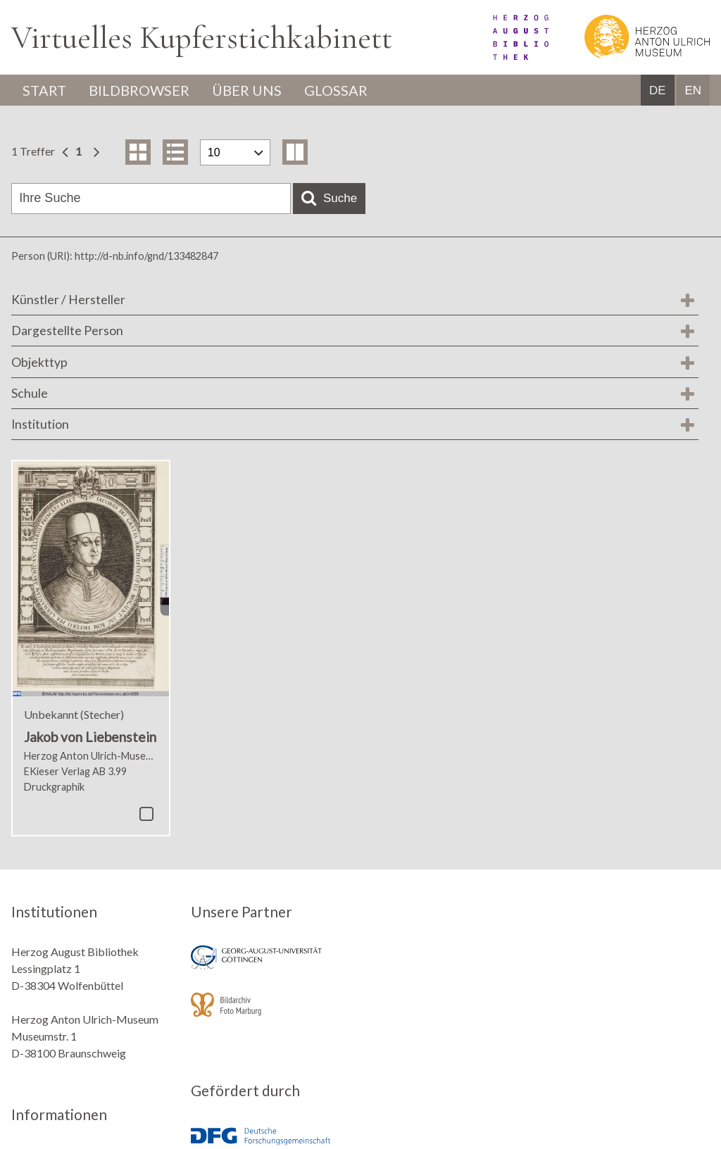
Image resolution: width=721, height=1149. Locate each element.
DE (657, 90)
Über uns (247, 90)
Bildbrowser (139, 90)
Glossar (336, 90)
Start (44, 90)
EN (692, 90)
